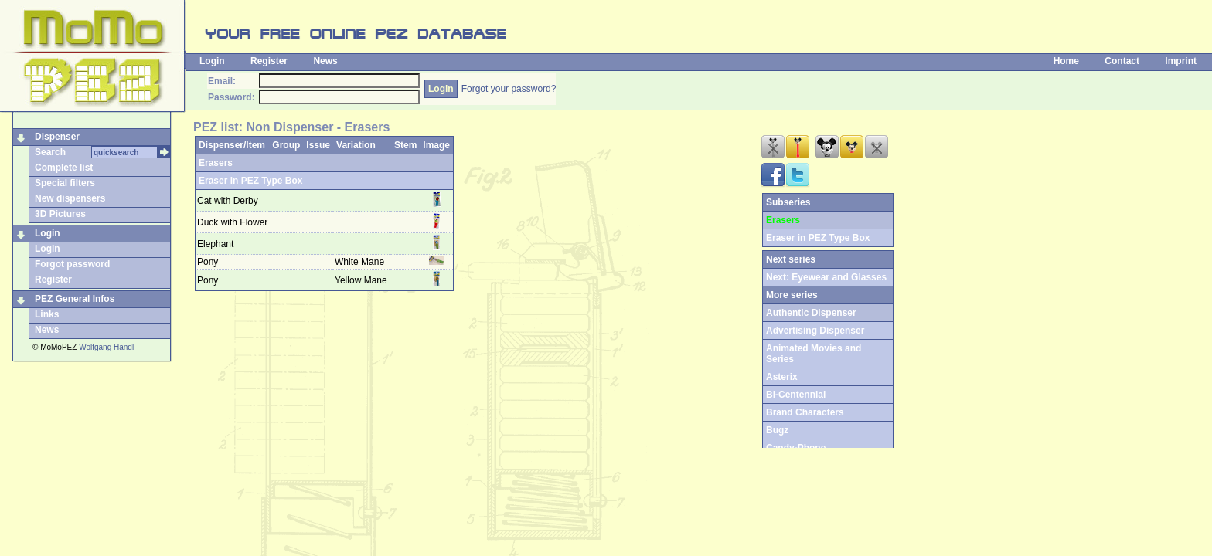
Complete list (64, 167)
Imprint (1181, 61)
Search (50, 152)
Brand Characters (805, 412)
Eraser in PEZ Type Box (251, 180)
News (325, 61)
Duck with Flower (232, 222)
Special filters (65, 183)
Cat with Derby (227, 200)
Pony (207, 261)
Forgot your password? (509, 88)
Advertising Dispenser (815, 330)
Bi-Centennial (796, 394)
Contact (1122, 61)
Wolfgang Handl (106, 347)
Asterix (782, 376)
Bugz (777, 430)
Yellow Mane (362, 280)
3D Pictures (60, 213)
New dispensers (70, 198)
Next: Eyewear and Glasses (826, 277)
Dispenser (57, 136)
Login (212, 61)
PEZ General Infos (74, 298)
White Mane (360, 261)
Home (1066, 61)
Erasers (216, 163)
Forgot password (72, 264)
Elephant (215, 244)
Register (269, 61)
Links (47, 314)
